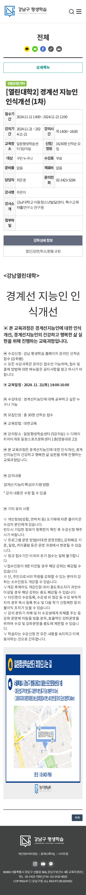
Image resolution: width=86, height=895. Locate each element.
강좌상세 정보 (43, 240)
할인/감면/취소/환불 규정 (43, 251)
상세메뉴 (43, 67)
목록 (77, 818)
